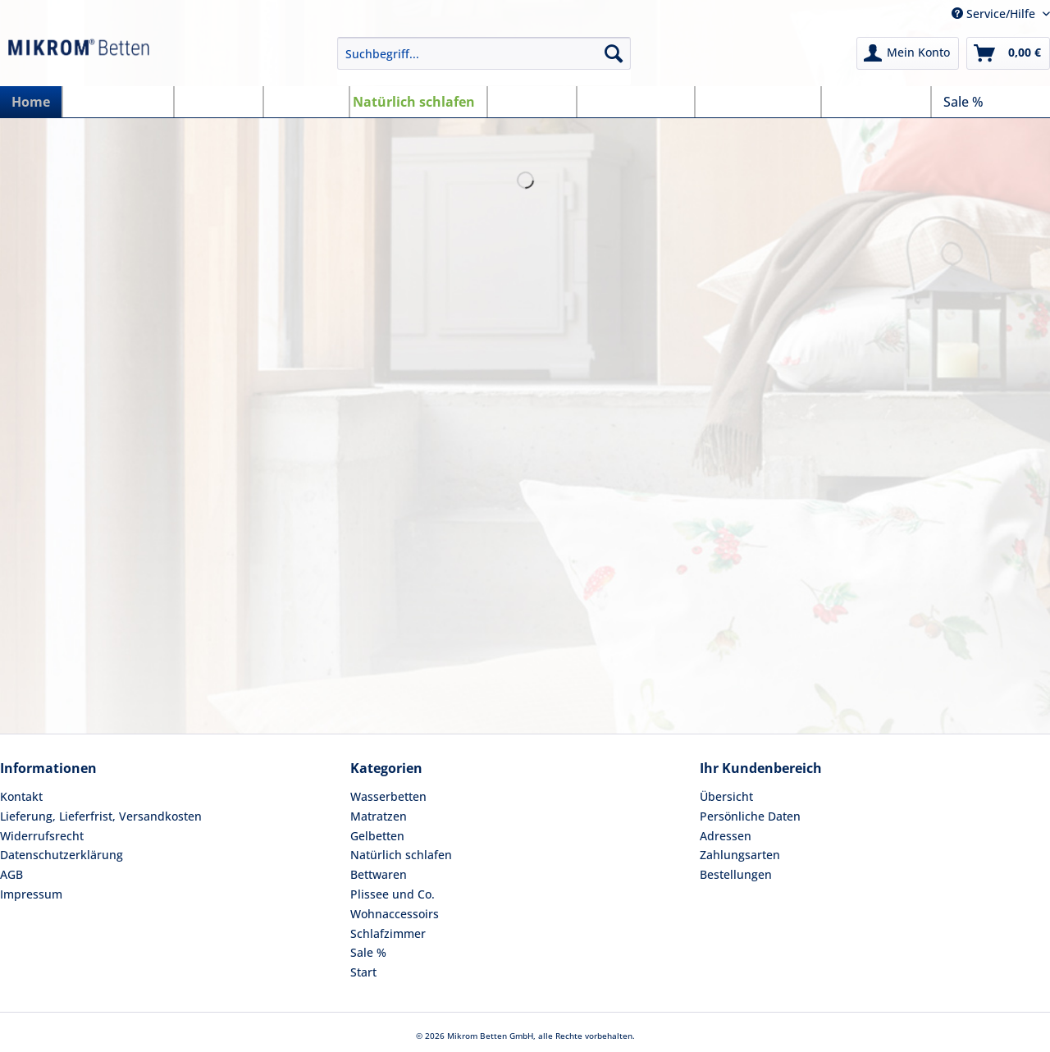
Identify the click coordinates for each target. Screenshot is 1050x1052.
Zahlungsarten (740, 854)
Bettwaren (378, 874)
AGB (11, 874)
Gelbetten (377, 836)
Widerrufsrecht (42, 836)
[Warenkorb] (1008, 53)
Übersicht (726, 796)
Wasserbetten (388, 796)
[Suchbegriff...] (484, 53)
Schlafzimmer (388, 933)
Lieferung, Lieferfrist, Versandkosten (101, 816)
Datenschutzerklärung (61, 854)
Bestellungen (736, 874)
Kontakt (21, 796)
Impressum (31, 894)
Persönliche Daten (750, 816)
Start (363, 972)
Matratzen (378, 816)
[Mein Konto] (907, 53)
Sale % (368, 952)
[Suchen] (613, 53)
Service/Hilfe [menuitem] (995, 13)
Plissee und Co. (392, 894)
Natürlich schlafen (401, 854)
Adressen (725, 836)
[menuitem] (484, 61)
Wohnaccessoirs (394, 914)
